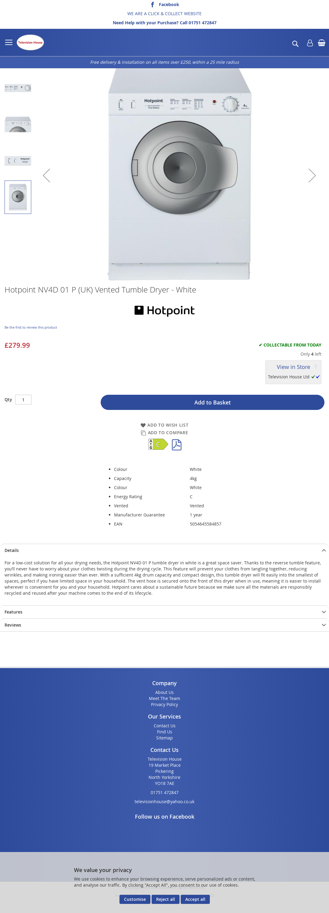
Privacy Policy (164, 704)
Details (12, 550)
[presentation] (164, 550)
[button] (46, 175)
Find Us (164, 732)
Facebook (169, 4)
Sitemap (164, 738)
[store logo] (30, 42)
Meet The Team (164, 698)
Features (13, 612)
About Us (164, 692)
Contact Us (165, 726)
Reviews (13, 625)
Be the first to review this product (31, 327)
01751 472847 (203, 22)
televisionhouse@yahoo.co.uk (164, 801)
